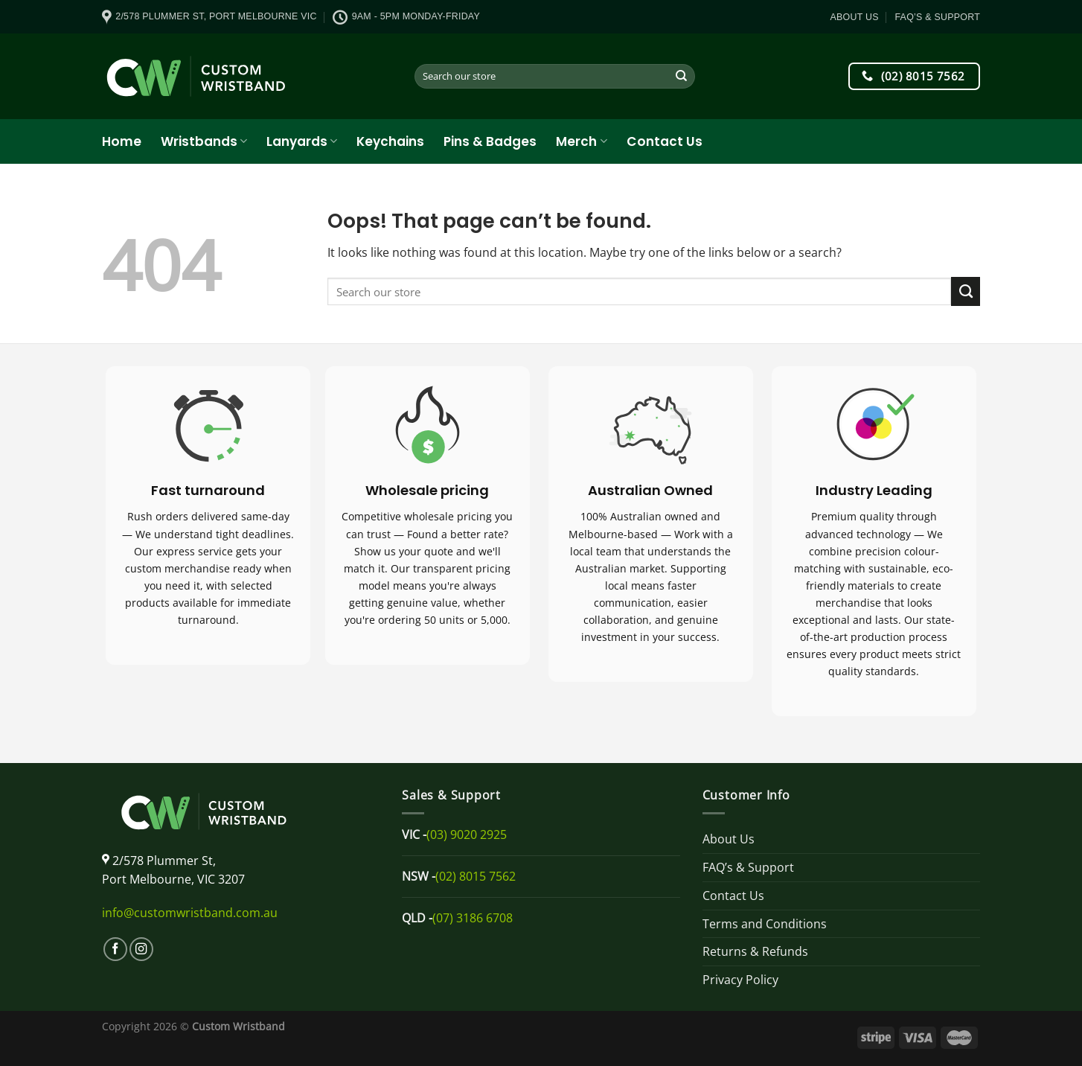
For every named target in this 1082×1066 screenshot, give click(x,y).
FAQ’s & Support (937, 17)
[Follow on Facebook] (115, 949)
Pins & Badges (490, 141)
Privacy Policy (740, 979)
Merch (581, 141)
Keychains (390, 141)
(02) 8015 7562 (475, 876)
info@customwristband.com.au (190, 912)
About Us (854, 17)
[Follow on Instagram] (141, 949)
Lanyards (301, 141)
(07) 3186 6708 (472, 918)
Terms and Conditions (764, 924)
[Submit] (682, 76)
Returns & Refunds (755, 951)
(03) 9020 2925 (466, 834)
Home (121, 141)
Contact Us (664, 141)
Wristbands (204, 141)
